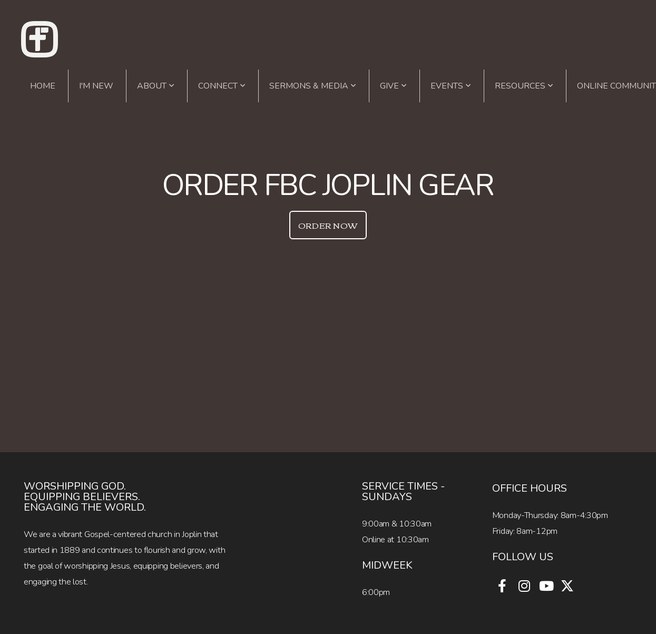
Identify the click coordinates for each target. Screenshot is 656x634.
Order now (328, 225)
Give (393, 86)
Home (42, 86)
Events (450, 86)
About (155, 86)
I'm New (96, 86)
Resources (524, 86)
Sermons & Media (312, 86)
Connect (222, 86)
